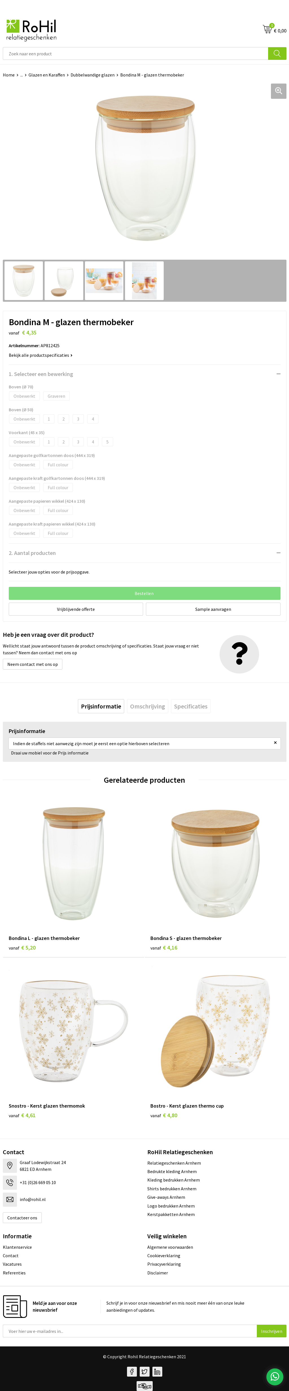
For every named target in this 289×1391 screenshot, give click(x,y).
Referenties (14, 1273)
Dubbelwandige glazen (93, 75)
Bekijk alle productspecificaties (41, 355)
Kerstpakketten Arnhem (171, 1214)
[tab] (101, 706)
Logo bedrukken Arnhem (171, 1206)
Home (9, 75)
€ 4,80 (163, 1115)
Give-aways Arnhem (166, 1197)
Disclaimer (157, 1273)
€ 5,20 (22, 947)
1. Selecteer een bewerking (41, 373)
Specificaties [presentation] (190, 706)
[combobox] (135, 53)
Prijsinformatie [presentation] (101, 706)
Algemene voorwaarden (170, 1247)
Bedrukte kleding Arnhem (172, 1171)
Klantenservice (17, 1247)
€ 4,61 (22, 1115)
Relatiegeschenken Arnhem (174, 1163)
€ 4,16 (163, 947)
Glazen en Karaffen (47, 75)
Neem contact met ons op (32, 664)
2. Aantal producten (32, 552)
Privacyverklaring (164, 1264)
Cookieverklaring (163, 1255)
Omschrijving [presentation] (147, 706)
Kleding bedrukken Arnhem (173, 1180)
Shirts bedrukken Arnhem (171, 1188)
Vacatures (12, 1264)
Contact (11, 1255)
